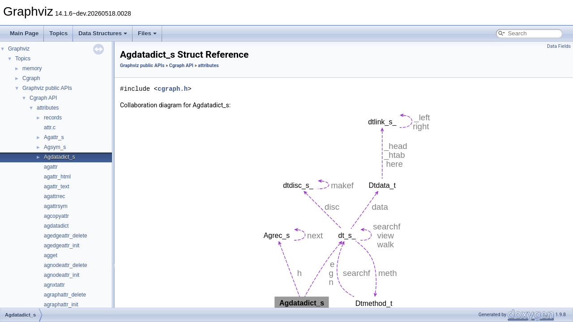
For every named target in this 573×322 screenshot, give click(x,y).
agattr (51, 167)
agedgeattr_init (61, 245)
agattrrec (54, 196)
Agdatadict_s (59, 157)
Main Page (24, 33)
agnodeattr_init (61, 275)
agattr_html (57, 177)
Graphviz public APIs (47, 88)
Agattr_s (54, 137)
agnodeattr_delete (65, 265)
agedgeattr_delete (65, 236)
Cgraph (31, 78)
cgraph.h (173, 89)
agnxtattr (54, 285)
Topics (58, 33)
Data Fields (559, 46)
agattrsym (56, 206)
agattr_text (56, 186)
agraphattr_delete (65, 295)
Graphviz (19, 49)
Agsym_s (55, 147)
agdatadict (56, 226)
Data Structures (102, 33)
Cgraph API (43, 98)
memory (32, 68)
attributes (48, 108)
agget (50, 255)
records (53, 117)
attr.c (50, 127)
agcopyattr (56, 216)
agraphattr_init (61, 304)
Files (147, 33)
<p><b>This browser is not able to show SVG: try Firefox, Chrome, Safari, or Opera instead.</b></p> (345, 211)
